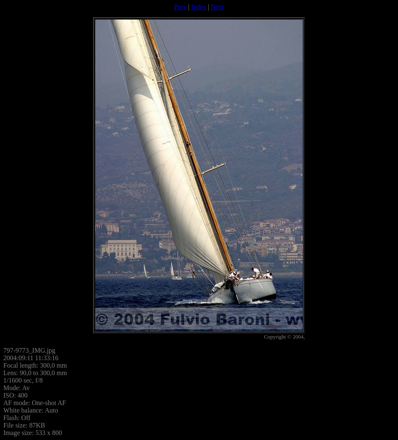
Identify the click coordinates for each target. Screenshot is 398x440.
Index (198, 6)
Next (217, 6)
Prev (180, 6)
